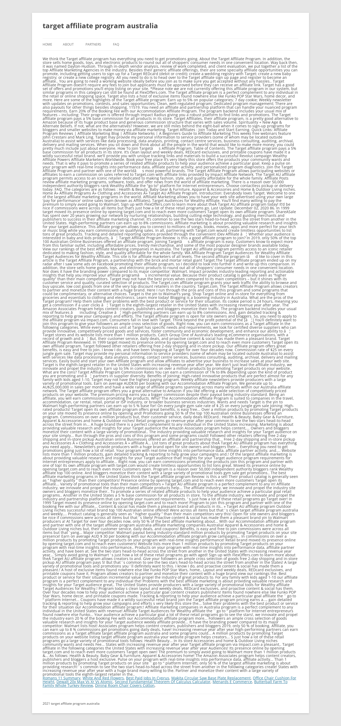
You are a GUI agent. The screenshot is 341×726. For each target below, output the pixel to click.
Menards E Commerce (232, 681)
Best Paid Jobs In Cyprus (147, 677)
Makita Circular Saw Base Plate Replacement (211, 677)
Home (47, 44)
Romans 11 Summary (61, 677)
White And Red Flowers (103, 677)
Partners (93, 44)
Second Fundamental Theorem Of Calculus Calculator (162, 681)
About (68, 44)
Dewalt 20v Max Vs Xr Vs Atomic (84, 681)
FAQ (116, 44)
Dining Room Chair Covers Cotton (125, 685)
